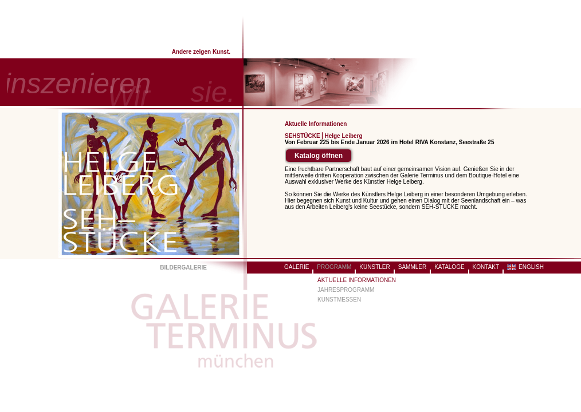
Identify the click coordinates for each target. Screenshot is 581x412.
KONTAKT (486, 267)
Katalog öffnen (319, 156)
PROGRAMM (334, 267)
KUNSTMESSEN (339, 299)
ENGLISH (531, 267)
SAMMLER (412, 267)
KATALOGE (449, 267)
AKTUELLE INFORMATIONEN (356, 280)
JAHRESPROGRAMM (345, 290)
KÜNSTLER (374, 267)
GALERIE (296, 267)
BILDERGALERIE (183, 267)
